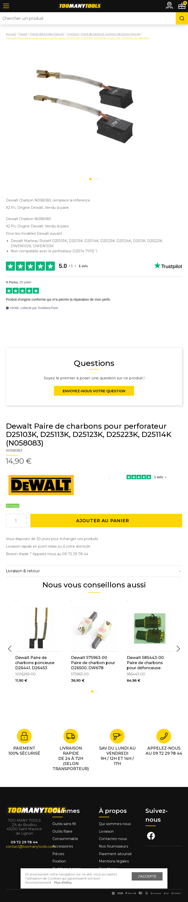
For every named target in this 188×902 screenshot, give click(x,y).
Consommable (65, 839)
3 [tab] (97, 179)
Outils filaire (62, 831)
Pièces (58, 854)
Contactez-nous (113, 839)
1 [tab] (90, 179)
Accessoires (62, 846)
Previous (10, 649)
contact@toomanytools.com (30, 846)
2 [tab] (94, 179)
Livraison (106, 831)
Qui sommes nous (115, 824)
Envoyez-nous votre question (94, 391)
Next (178, 649)
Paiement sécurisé (115, 854)
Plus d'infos (62, 882)
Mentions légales (114, 861)
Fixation (59, 861)
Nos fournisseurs (113, 846)
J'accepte (147, 876)
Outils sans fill (64, 824)
